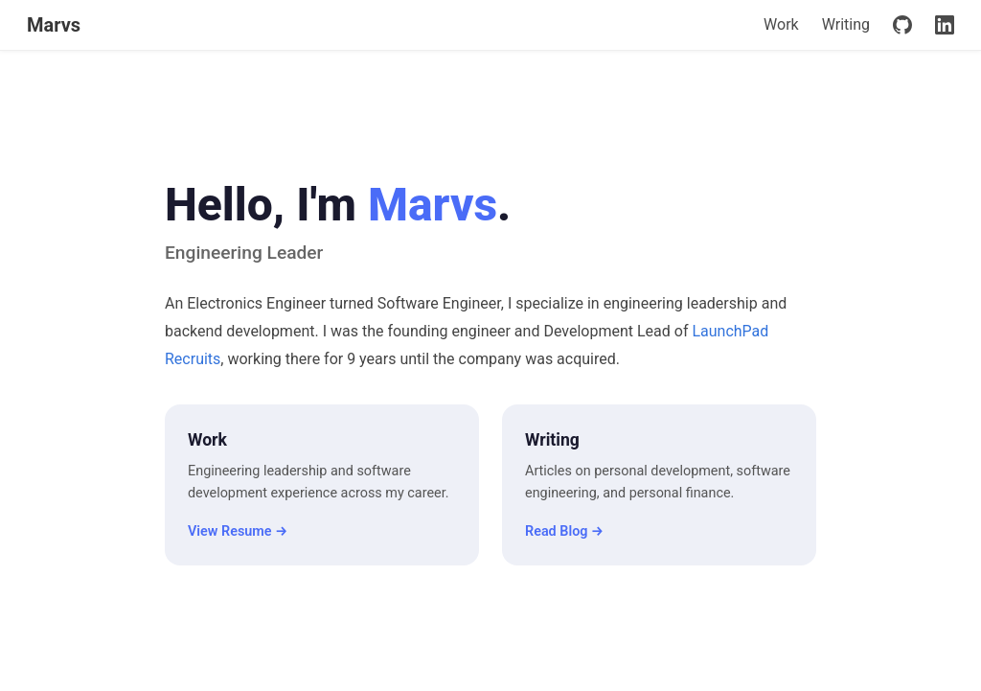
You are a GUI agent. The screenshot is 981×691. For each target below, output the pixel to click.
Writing (846, 24)
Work (781, 24)
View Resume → (237, 531)
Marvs (53, 24)
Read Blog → (564, 531)
